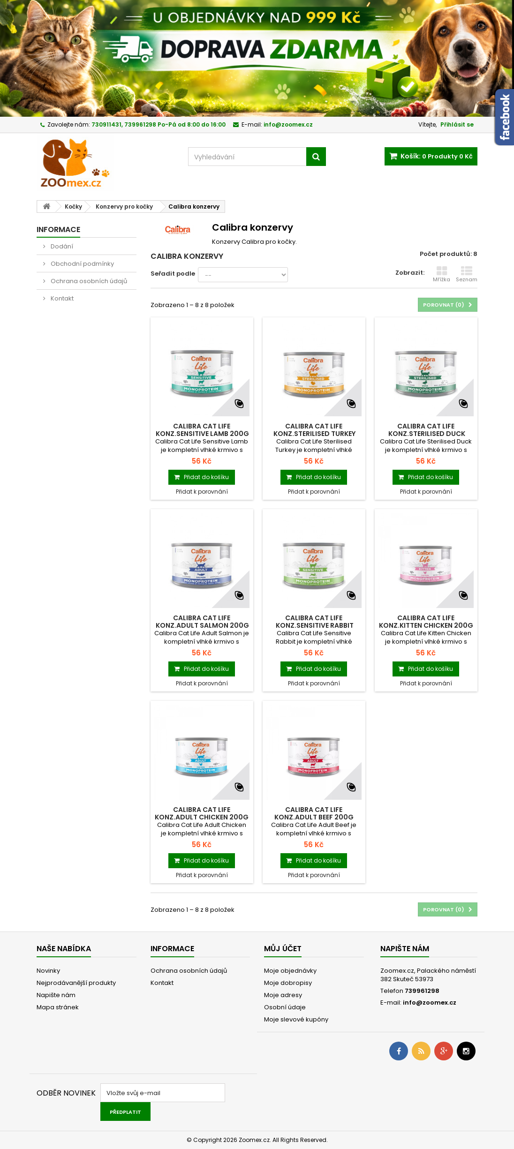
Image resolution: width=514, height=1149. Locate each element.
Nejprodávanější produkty (76, 982)
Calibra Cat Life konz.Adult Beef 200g (314, 813)
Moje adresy (283, 995)
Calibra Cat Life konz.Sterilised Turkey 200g (313, 433)
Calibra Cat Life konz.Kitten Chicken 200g (426, 621)
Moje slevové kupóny (296, 1019)
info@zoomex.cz (429, 1002)
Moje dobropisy (288, 982)
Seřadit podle (173, 273)
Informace (58, 229)
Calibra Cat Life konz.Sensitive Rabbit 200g (314, 625)
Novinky (48, 970)
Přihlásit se (457, 124)
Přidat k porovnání (202, 492)
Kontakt (61, 298)
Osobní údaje (285, 1007)
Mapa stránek (58, 1007)
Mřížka (441, 274)
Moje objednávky (290, 970)
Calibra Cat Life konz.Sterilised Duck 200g (426, 433)
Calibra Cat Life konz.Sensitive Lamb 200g (201, 429)
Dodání (61, 246)
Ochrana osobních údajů (88, 281)
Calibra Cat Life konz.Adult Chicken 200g (202, 813)
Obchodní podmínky (81, 263)
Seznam (466, 274)
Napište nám (56, 995)
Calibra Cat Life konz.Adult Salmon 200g (201, 621)
